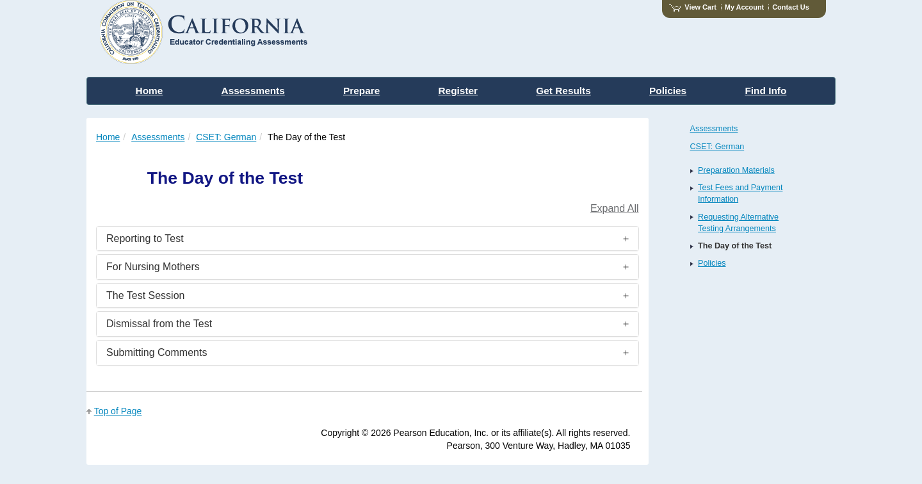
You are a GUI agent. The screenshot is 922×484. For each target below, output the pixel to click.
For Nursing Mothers (153, 266)
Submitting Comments (156, 352)
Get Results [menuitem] (563, 90)
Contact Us (790, 7)
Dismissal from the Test (159, 323)
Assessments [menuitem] (253, 90)
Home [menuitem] (149, 90)
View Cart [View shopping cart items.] (692, 7)
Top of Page (118, 411)
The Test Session (145, 295)
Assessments (157, 137)
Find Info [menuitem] (765, 90)
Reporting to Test (145, 238)
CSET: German (226, 137)
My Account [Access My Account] (744, 7)
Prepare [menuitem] (361, 90)
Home (108, 137)
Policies (711, 263)
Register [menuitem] (458, 90)
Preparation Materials (736, 170)
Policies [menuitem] (667, 90)
